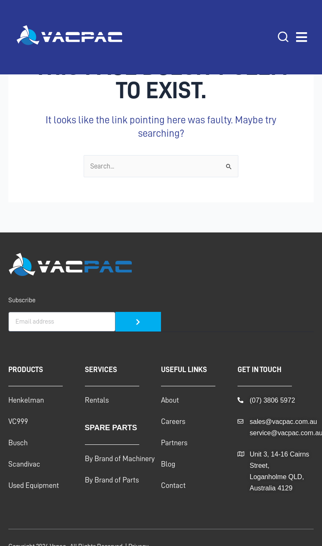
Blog (168, 464)
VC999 (18, 421)
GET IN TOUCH (259, 369)
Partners (174, 442)
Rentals (97, 400)
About (170, 400)
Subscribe (22, 300)
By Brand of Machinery (120, 458)
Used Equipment (33, 485)
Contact (173, 485)
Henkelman (26, 400)
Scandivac (24, 464)
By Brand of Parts (112, 480)
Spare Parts (111, 428)
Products (25, 369)
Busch (18, 442)
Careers (173, 421)
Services (101, 369)
